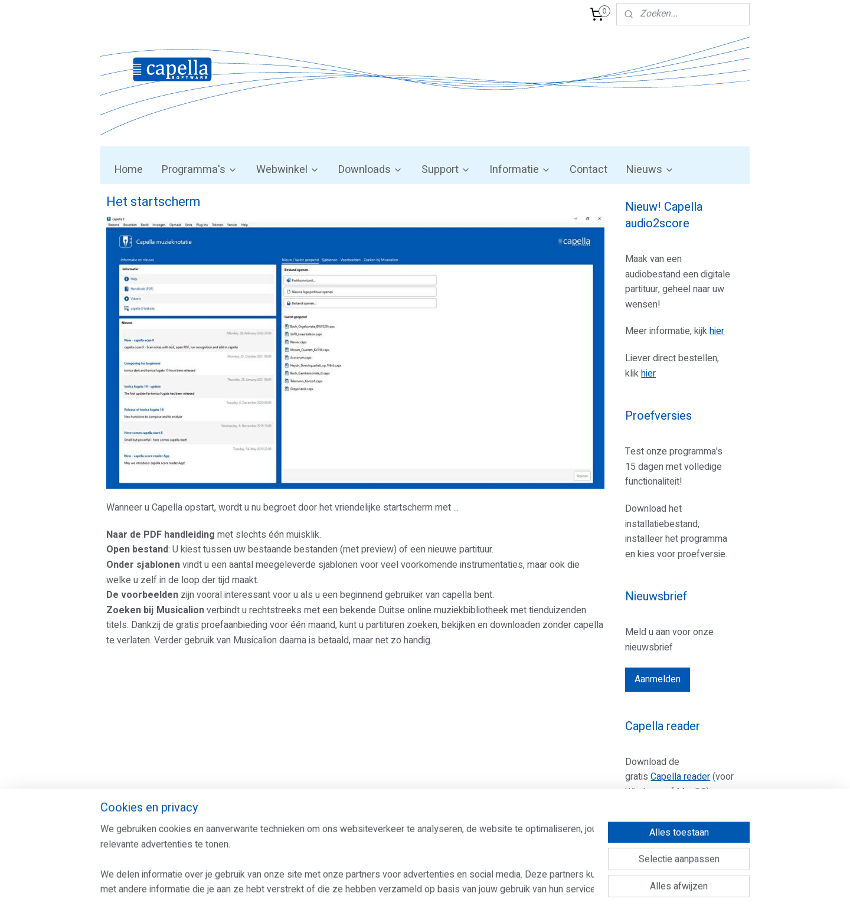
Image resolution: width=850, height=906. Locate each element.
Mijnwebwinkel (553, 884)
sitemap (388, 884)
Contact (588, 170)
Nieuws (650, 170)
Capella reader (680, 777)
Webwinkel (287, 170)
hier (717, 331)
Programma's (199, 170)
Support (445, 170)
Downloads (370, 170)
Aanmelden (658, 679)
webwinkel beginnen (453, 884)
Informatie (520, 170)
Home (129, 170)
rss (411, 884)
